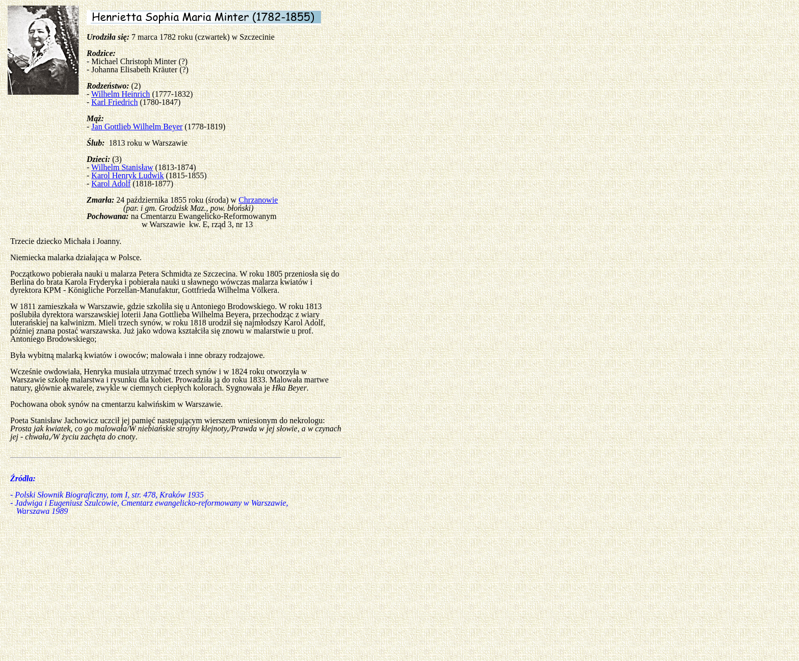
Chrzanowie (258, 200)
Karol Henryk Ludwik (127, 175)
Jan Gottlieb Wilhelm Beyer (136, 126)
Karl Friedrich (114, 102)
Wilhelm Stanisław (122, 167)
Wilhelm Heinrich (120, 94)
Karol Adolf (110, 183)
